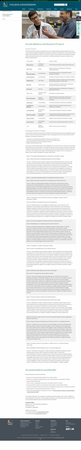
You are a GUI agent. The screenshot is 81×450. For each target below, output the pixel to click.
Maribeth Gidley (30, 89)
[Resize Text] (75, 12)
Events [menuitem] (62, 9)
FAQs (3, 17)
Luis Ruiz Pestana (30, 119)
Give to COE (53, 440)
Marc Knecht (29, 98)
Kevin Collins (29, 78)
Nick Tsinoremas (30, 131)
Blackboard (37, 437)
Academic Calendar (39, 436)
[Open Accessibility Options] (1, 0)
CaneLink (37, 434)
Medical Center (53, 433)
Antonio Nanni (30, 111)
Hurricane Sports (54, 434)
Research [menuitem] (48, 9)
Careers (52, 436)
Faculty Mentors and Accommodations (44, 13)
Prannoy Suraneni (30, 127)
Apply (3, 28)
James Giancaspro (30, 86)
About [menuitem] (23, 9)
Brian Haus (29, 94)
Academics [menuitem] (31, 9)
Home (3, 13)
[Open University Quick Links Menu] (79, 0)
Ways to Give (53, 441)
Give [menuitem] (76, 9)
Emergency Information (43, 444)
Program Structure (6, 20)
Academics (8, 13)
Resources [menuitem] (69, 9)
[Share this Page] (78, 13)
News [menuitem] (55, 9)
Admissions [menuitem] (40, 9)
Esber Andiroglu (30, 74)
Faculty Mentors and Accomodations (7, 24)
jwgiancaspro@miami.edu (40, 422)
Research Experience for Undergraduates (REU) (27, 13)
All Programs (14, 13)
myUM (36, 433)
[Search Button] (66, 5)
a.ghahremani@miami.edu (43, 421)
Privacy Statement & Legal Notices (55, 444)
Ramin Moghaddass (31, 107)
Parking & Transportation (70, 433)
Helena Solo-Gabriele (31, 124)
